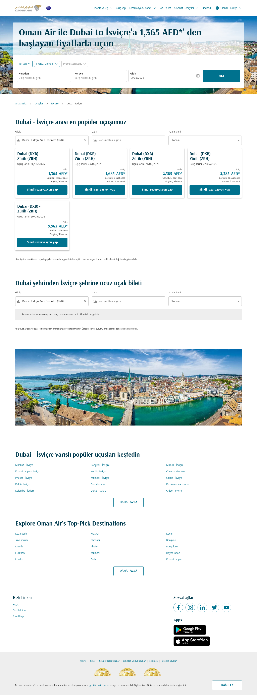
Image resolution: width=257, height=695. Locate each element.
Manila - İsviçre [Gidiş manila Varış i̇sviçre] (174, 465)
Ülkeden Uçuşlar (169, 661)
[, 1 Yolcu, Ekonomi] (45, 64)
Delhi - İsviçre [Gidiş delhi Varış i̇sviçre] (22, 484)
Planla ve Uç (104, 8)
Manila (19, 546)
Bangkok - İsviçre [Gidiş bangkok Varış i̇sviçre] (100, 465)
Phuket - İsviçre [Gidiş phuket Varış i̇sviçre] (23, 478)
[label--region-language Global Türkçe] (228, 8)
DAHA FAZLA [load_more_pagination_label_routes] (128, 502)
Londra (19, 559)
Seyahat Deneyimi (187, 8)
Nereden (24, 73)
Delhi (93, 559)
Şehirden (153, 661)
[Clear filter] (85, 140)
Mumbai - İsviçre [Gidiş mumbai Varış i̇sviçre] (100, 478)
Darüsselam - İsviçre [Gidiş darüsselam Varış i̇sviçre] (177, 484)
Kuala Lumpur (174, 559)
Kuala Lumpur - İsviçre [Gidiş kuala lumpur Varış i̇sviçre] (27, 471)
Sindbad (206, 8)
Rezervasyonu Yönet (143, 8)
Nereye (78, 73)
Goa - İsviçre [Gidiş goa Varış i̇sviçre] (98, 484)
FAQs (16, 604)
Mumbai (95, 553)
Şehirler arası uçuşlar (109, 661)
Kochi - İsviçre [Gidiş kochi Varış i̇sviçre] (98, 471)
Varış (95, 131)
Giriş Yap (121, 8)
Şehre (92, 661)
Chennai (95, 540)
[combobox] (44, 78)
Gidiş (133, 73)
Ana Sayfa (21, 103)
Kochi (169, 533)
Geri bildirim (19, 610)
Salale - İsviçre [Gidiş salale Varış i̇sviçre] (174, 478)
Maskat (95, 533)
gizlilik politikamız (99, 685)
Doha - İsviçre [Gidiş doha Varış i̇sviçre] (98, 490)
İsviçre (54, 103)
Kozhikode (21, 533)
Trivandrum (21, 540)
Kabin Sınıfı (174, 131)
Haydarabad (173, 553)
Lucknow (20, 553)
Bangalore (171, 546)
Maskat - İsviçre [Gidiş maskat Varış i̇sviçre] (24, 465)
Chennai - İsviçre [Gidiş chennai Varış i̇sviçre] (175, 471)
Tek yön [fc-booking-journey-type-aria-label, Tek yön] (23, 63)
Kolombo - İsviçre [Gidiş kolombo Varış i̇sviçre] (24, 490)
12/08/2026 (137, 78)
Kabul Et (227, 685)
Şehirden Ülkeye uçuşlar (134, 661)
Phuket (94, 546)
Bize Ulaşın (19, 616)
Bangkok (171, 540)
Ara (221, 76)
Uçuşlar (39, 103)
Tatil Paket (165, 8)
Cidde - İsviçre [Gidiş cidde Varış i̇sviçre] (174, 490)
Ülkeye (83, 661)
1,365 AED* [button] (161, 33)
